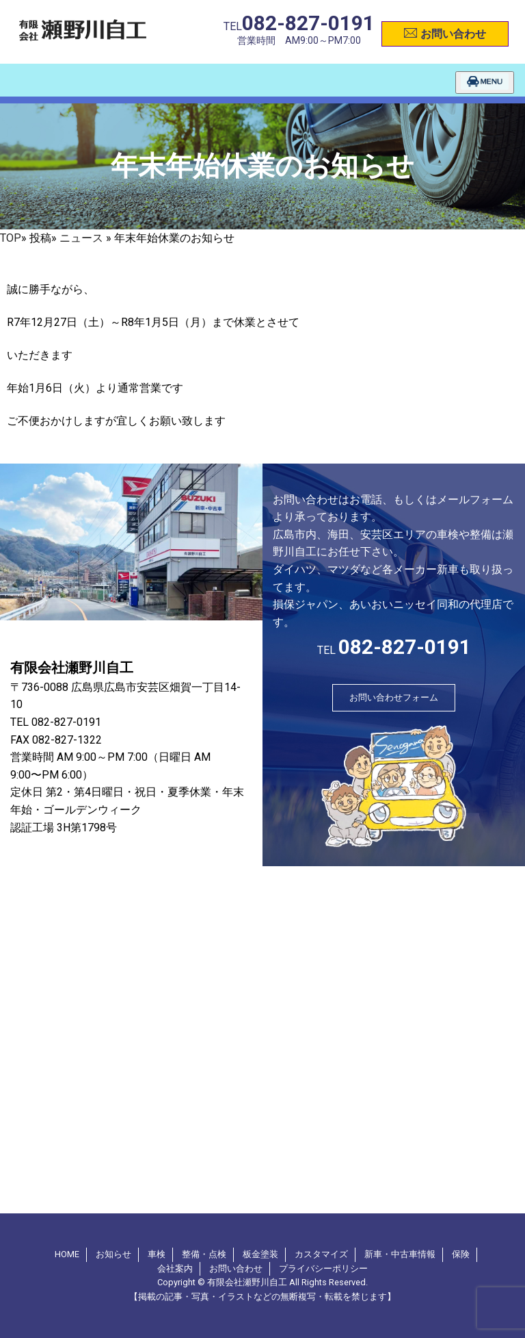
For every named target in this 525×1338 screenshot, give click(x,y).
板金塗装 (260, 1254)
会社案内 (175, 1268)
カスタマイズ (321, 1254)
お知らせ (113, 1254)
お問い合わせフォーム (393, 697)
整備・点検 (204, 1254)
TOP (10, 237)
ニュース (81, 237)
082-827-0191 (308, 23)
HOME (67, 1254)
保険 (461, 1254)
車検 (156, 1254)
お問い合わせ (445, 32)
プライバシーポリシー (323, 1268)
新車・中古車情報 (399, 1254)
